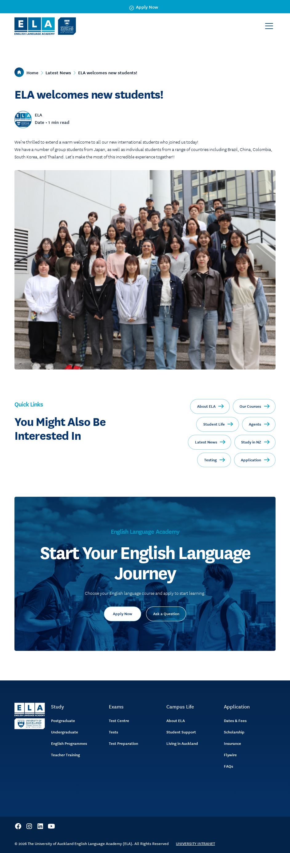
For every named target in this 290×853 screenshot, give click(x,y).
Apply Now (122, 613)
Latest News (58, 72)
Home (32, 72)
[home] (45, 26)
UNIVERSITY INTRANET (195, 843)
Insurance (232, 743)
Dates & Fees (235, 720)
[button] (269, 26)
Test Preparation (123, 743)
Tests (113, 732)
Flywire (230, 755)
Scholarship (234, 732)
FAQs (228, 766)
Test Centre (119, 720)
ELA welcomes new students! (107, 72)
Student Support (181, 732)
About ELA (175, 720)
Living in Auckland (182, 743)
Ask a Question (166, 613)
